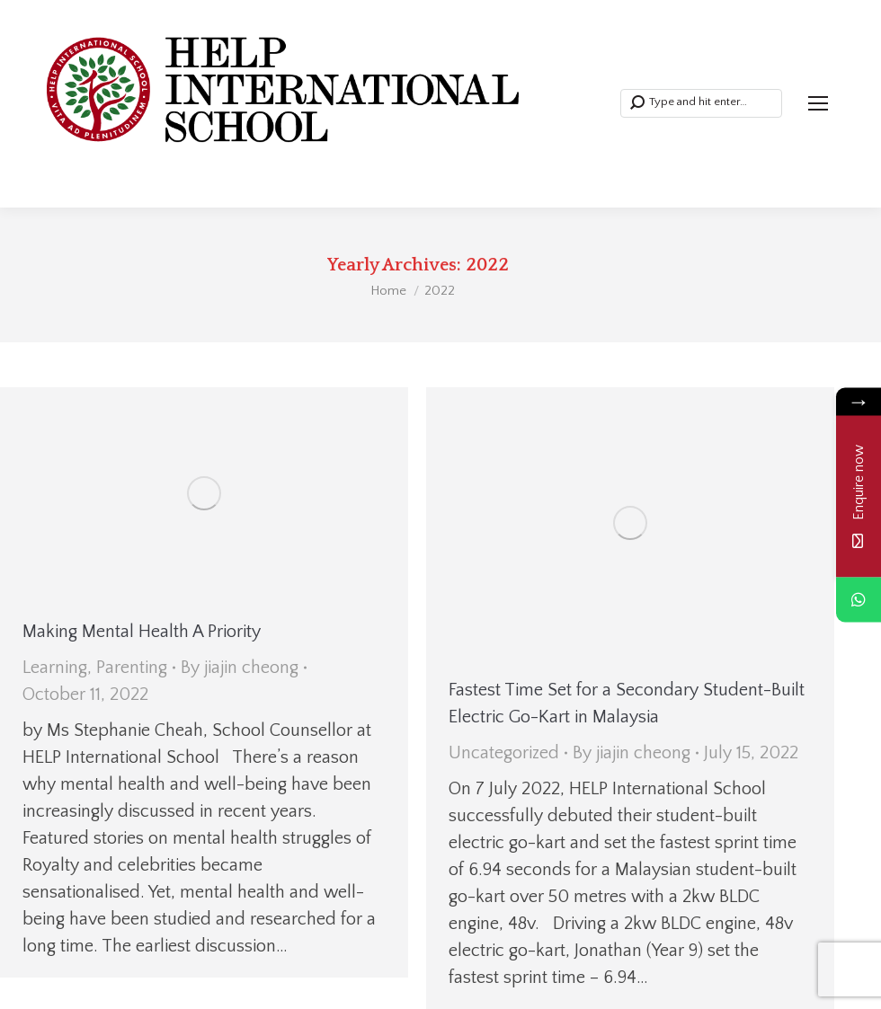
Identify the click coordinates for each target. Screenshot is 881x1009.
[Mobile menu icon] (818, 103)
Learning (54, 667)
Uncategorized (504, 753)
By (239, 667)
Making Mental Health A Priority (141, 632)
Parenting (131, 667)
